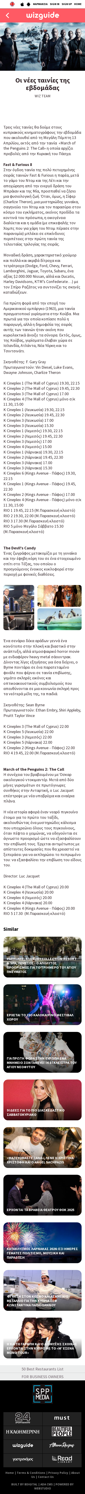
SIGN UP (67, 4)
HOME (78, 4)
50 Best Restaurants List (42, 1369)
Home (9, 1473)
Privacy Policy (58, 1473)
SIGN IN (54, 4)
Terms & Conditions (31, 1473)
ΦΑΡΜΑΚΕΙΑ (40, 4)
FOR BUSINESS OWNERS (42, 1376)
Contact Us (46, 1477)
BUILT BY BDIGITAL (24, 1484)
